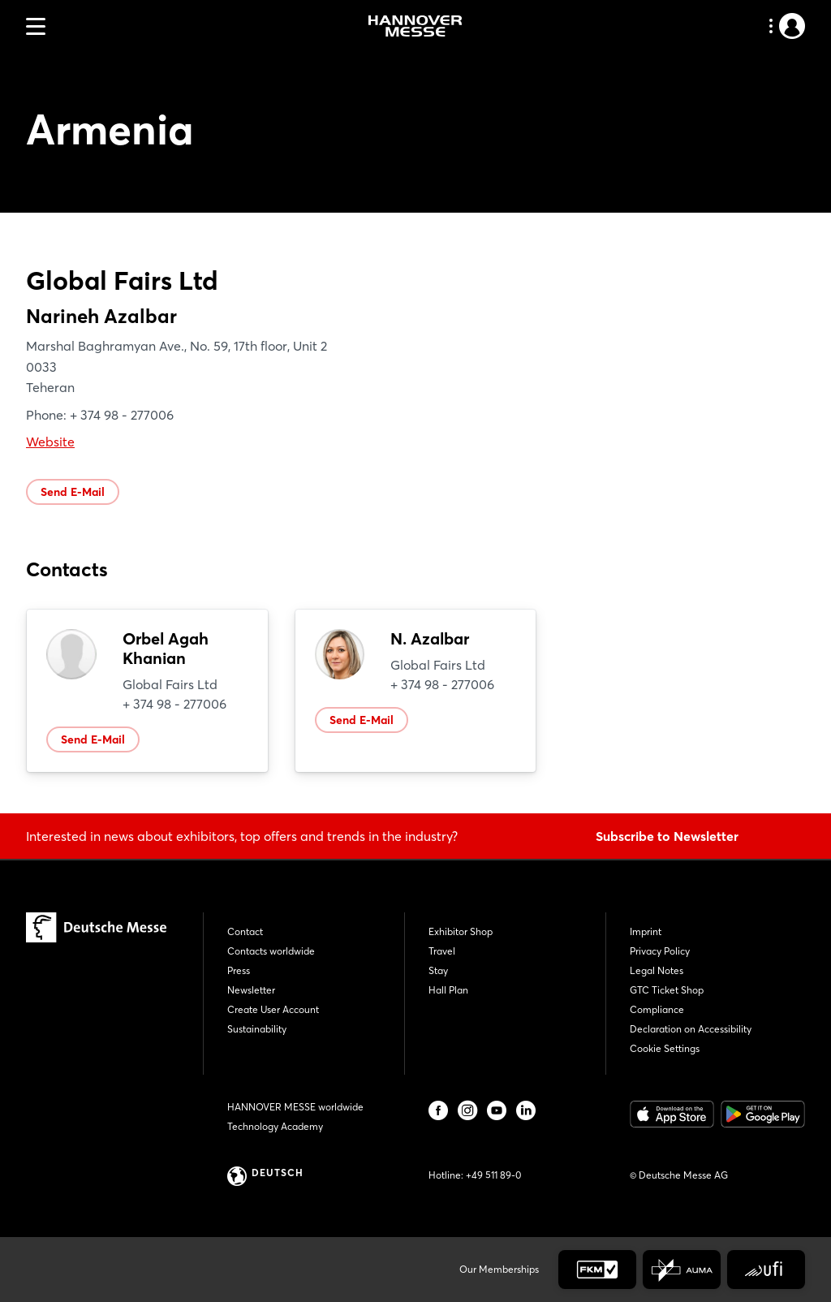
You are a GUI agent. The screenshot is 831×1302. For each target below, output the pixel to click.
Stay (438, 970)
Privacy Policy (660, 951)
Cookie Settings (665, 1048)
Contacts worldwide (271, 951)
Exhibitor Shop (460, 931)
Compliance (657, 1009)
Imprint (645, 931)
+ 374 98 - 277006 (174, 704)
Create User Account (273, 1009)
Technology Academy (275, 1126)
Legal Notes (656, 970)
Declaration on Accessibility (690, 1029)
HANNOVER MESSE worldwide (295, 1107)
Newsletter (251, 990)
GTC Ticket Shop (667, 990)
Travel (441, 951)
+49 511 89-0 (493, 1175)
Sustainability (256, 1029)
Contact (245, 931)
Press (238, 970)
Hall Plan (448, 990)
